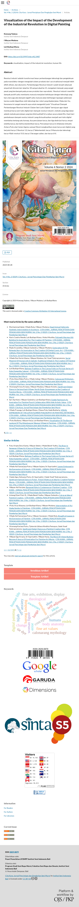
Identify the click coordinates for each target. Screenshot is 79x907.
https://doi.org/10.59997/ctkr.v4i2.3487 (24, 56)
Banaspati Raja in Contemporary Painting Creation (46, 487)
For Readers (8, 808)
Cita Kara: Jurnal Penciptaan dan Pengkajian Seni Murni (27, 876)
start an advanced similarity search (29, 556)
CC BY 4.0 (30, 878)
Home (6, 10)
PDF (8, 252)
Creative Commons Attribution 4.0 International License (45, 311)
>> (11, 433)
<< (5, 550)
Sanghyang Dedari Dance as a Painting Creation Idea (44, 529)
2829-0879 (14, 852)
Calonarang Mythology (64, 379)
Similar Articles (11, 440)
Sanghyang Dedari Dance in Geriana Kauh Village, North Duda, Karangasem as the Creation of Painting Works (41, 389)
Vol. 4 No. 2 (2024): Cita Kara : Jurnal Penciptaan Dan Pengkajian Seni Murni (32, 12)
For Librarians (9, 816)
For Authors (8, 812)
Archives (15, 10)
